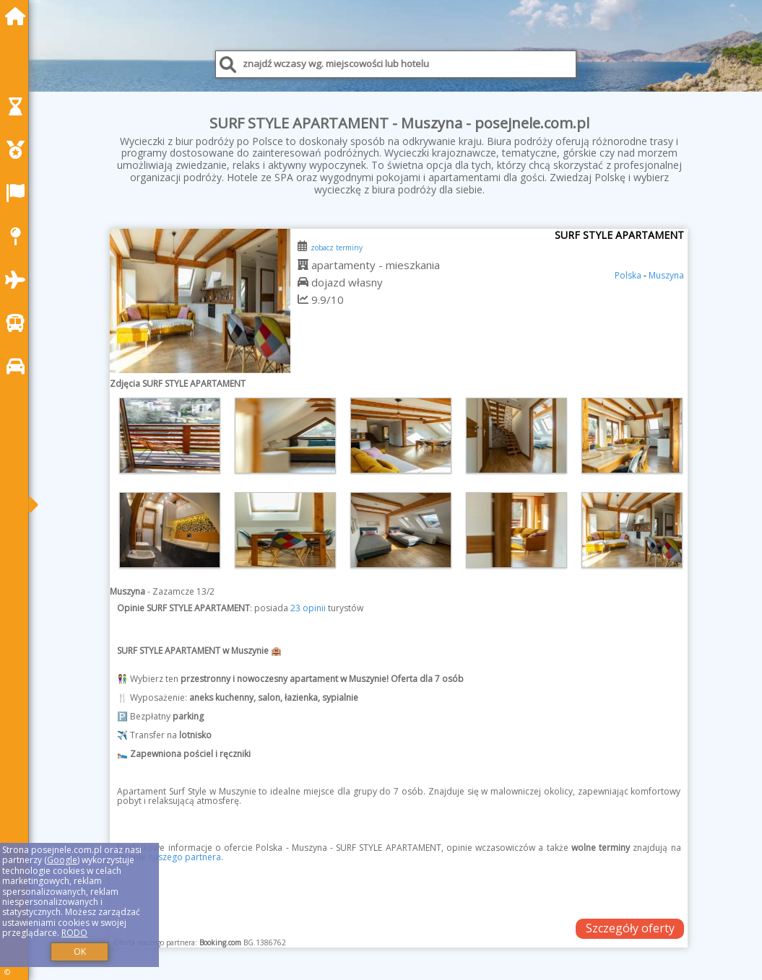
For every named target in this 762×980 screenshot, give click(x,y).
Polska (628, 275)
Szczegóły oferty (630, 928)
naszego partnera (184, 857)
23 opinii (308, 608)
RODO (74, 933)
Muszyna (666, 275)
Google (62, 860)
